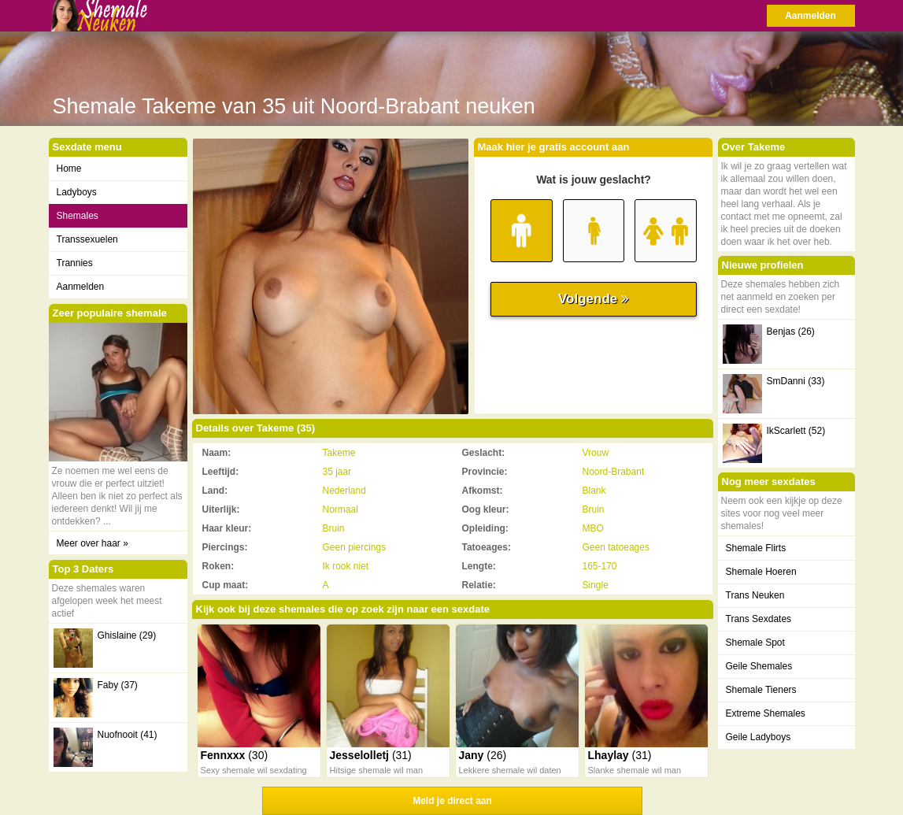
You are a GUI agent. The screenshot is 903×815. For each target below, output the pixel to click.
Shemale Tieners (761, 689)
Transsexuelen (87, 239)
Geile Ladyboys (758, 737)
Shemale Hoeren (761, 571)
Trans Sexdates (759, 618)
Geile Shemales (759, 666)
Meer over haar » (92, 543)
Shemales (77, 215)
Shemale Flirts (756, 548)
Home (69, 168)
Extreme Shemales (765, 713)
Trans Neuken (755, 595)
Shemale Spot (755, 642)
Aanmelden (810, 15)
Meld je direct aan (452, 800)
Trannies (75, 263)
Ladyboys (77, 192)
